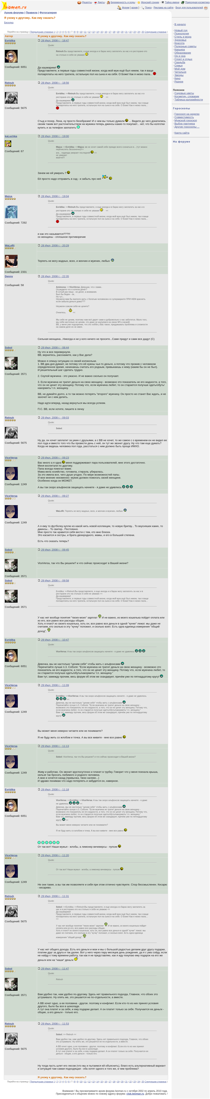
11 (85, 32)
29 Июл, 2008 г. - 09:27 (54, 495)
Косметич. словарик (186, 96)
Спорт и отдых (183, 59)
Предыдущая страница (41, 32)
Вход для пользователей (192, 7)
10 (81, 32)
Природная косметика (197, 2)
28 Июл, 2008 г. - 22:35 (54, 276)
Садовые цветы (184, 93)
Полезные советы (185, 46)
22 (130, 32)
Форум (125, 7)
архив (134, 7)
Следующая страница (155, 32)
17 (110, 32)
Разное (178, 81)
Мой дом (179, 68)
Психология (181, 33)
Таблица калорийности (188, 99)
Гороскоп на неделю (186, 113)
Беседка (8, 22)
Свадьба (179, 62)
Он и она (179, 55)
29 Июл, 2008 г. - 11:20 (54, 855)
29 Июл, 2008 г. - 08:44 (54, 347)
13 (93, 32)
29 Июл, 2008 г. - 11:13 (54, 746)
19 (118, 32)
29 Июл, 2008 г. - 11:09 (54, 685)
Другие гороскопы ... (186, 126)
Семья (178, 65)
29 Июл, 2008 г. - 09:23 (54, 457)
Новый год (180, 30)
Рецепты (87, 2)
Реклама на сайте (164, 7)
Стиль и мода (182, 36)
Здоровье (180, 39)
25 (143, 32)
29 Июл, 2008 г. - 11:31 (54, 896)
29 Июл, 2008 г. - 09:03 (54, 417)
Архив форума (14, 12)
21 (126, 32)
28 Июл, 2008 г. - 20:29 (54, 245)
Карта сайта (181, 132)
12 (89, 32)
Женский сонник (150, 2)
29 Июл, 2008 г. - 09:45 (54, 549)
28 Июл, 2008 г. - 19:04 (54, 196)
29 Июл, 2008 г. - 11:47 (54, 968)
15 (102, 32)
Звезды (178, 75)
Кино (177, 78)
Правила (31, 12)
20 (122, 32)
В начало (180, 24)
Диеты (101, 2)
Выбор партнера (184, 123)
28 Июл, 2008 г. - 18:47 (54, 40)
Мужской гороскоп (185, 120)
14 (97, 32)
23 (134, 32)
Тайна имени (172, 2)
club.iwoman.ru (135, 1093)
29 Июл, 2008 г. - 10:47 (54, 639)
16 (106, 32)
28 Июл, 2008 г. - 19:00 (54, 136)
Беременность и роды (123, 2)
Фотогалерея (48, 12)
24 (139, 32)
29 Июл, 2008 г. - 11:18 (54, 789)
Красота (179, 43)
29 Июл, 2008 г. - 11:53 (54, 1023)
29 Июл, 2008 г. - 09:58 (54, 580)
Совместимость (184, 117)
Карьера (179, 49)
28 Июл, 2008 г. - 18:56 (54, 82)
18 (114, 32)
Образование (182, 52)
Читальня (180, 71)
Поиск (148, 7)
